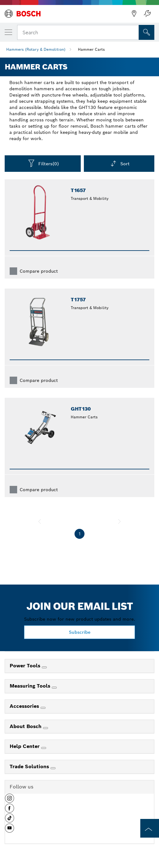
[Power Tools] (44, 667)
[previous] (40, 521)
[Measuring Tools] (54, 688)
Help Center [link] (25, 746)
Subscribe (79, 632)
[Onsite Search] (146, 32)
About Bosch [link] (26, 726)
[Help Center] (43, 748)
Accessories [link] (25, 706)
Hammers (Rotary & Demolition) (35, 49)
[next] (119, 521)
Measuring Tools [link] (31, 686)
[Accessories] (43, 708)
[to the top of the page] (149, 828)
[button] (9, 800)
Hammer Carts (91, 49)
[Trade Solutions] (53, 768)
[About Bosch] (45, 728)
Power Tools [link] (26, 665)
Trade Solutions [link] (30, 766)
